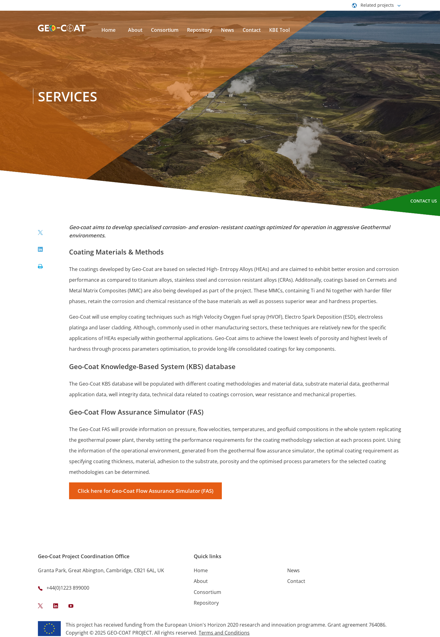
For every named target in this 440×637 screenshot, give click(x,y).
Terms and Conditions (224, 632)
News (293, 570)
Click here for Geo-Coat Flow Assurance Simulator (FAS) (145, 490)
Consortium (207, 592)
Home (201, 570)
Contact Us (423, 201)
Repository (206, 602)
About (201, 581)
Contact (296, 581)
